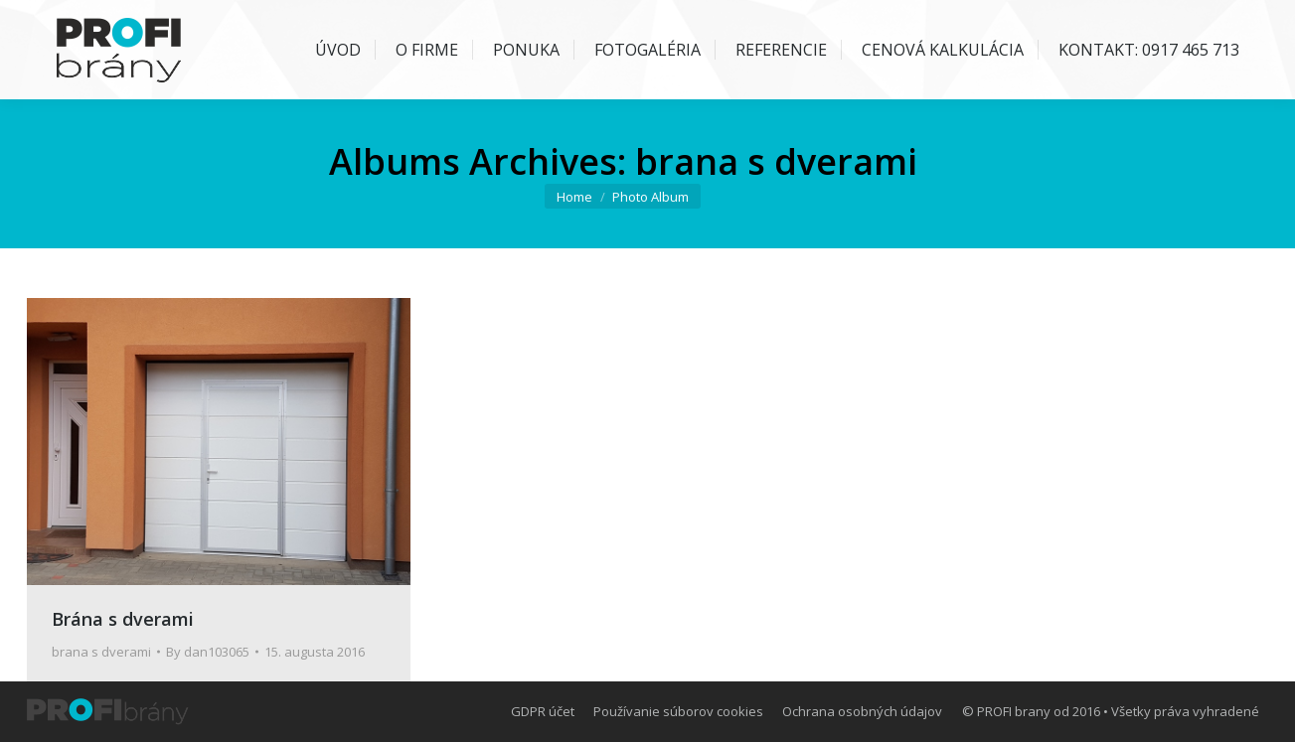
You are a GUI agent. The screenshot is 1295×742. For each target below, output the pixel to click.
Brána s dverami (123, 619)
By (207, 652)
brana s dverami (101, 652)
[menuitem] (327, 49)
